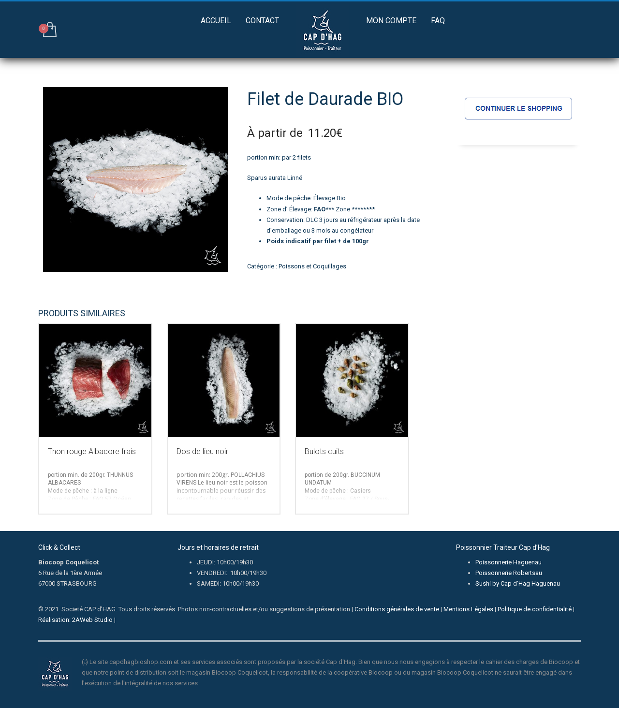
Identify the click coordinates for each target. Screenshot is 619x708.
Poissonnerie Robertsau (508, 572)
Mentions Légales (468, 609)
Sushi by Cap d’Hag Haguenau (517, 583)
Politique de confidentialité (535, 609)
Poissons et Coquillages (312, 266)
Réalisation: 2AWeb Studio (75, 619)
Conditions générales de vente (396, 609)
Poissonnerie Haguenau (508, 562)
